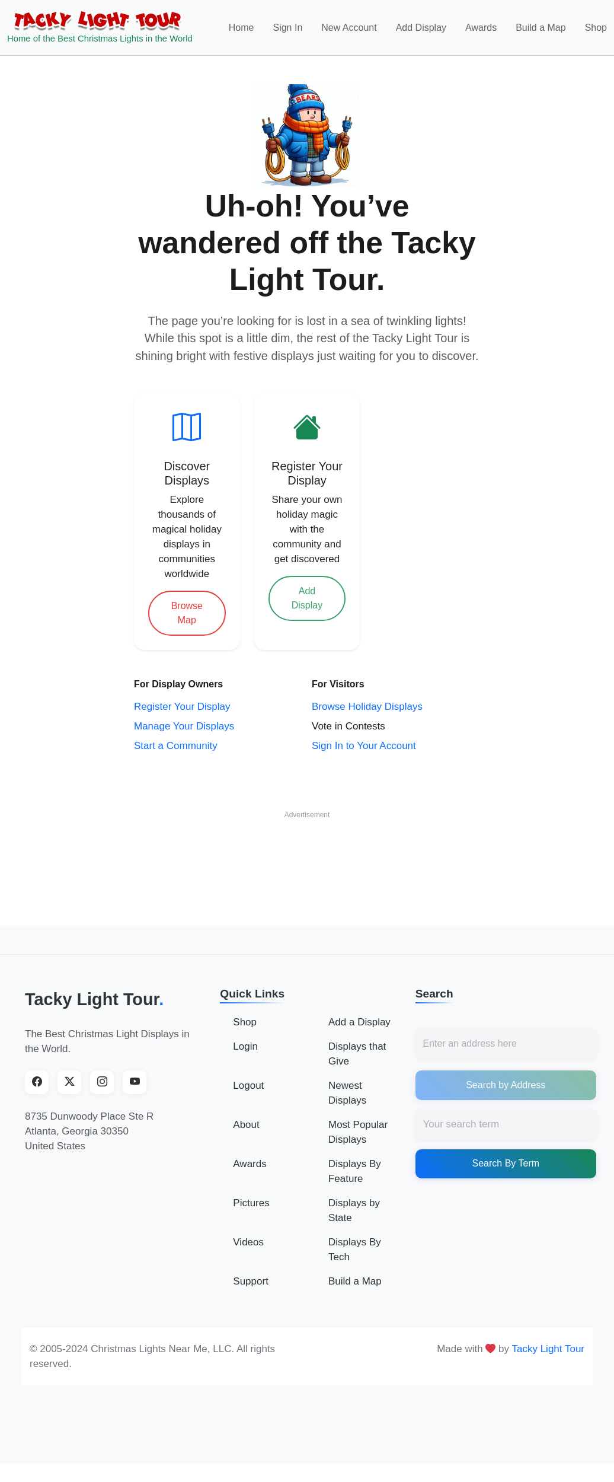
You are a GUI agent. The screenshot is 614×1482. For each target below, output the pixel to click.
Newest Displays (347, 1093)
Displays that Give (357, 1054)
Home (241, 28)
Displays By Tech (354, 1249)
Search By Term (506, 1163)
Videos (248, 1242)
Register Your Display (182, 706)
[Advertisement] (307, 851)
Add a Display (359, 1022)
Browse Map (187, 613)
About (246, 1124)
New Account (348, 28)
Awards (481, 28)
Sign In (287, 28)
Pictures (251, 1203)
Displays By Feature (354, 1171)
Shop (596, 28)
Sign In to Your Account (364, 745)
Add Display (421, 28)
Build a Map (541, 28)
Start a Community (176, 745)
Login (245, 1046)
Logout (248, 1085)
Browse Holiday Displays (367, 706)
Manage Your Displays (184, 726)
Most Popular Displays (358, 1132)
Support (250, 1281)
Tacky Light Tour (94, 999)
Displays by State (354, 1210)
